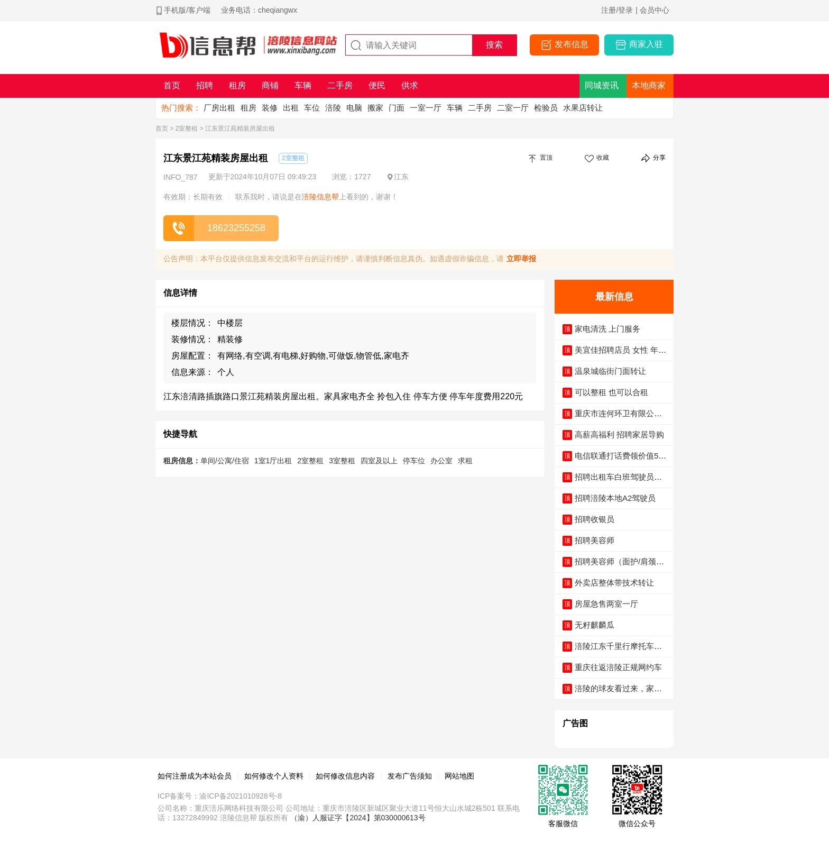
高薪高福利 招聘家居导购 (619, 434)
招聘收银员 (594, 519)
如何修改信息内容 (345, 776)
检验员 (546, 107)
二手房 (480, 107)
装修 (270, 107)
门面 (396, 107)
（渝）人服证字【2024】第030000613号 (357, 817)
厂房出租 (219, 107)
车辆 (455, 107)
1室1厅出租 (273, 460)
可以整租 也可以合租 (611, 392)
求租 (465, 460)
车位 (312, 107)
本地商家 (649, 85)
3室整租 (342, 460)
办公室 (441, 460)
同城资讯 (602, 85)
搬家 (375, 107)
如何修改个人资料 (273, 776)
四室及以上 (379, 460)
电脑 (354, 107)
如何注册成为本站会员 (195, 776)
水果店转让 (583, 107)
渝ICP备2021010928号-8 (240, 796)
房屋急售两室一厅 (606, 603)
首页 (161, 128)
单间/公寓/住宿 (224, 460)
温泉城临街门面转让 (610, 371)
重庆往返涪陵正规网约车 (618, 667)
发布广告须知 (410, 776)
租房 (248, 107)
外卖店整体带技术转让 (614, 582)
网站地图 (459, 776)
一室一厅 (425, 107)
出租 (291, 107)
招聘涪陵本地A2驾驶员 (615, 497)
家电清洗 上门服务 (607, 328)
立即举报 (521, 258)
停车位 (414, 460)
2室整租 (187, 128)
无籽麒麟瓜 (594, 624)
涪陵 (333, 107)
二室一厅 (513, 107)
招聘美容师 (594, 540)
